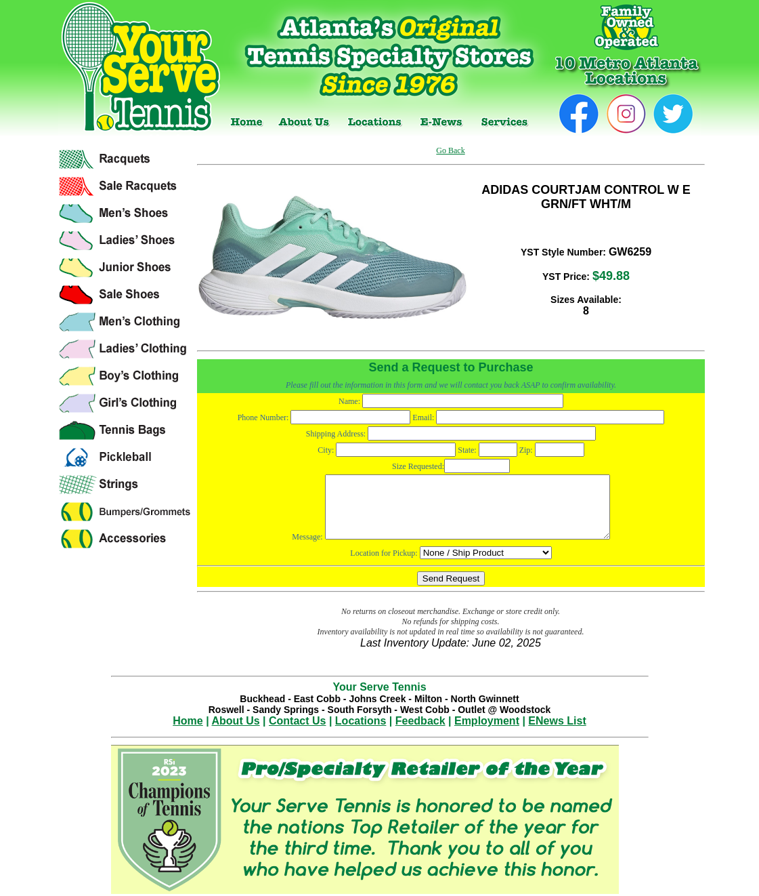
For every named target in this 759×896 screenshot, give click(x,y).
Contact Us (297, 721)
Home (187, 721)
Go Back (450, 150)
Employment (486, 721)
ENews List (557, 721)
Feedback (420, 721)
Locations (361, 721)
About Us (236, 721)
